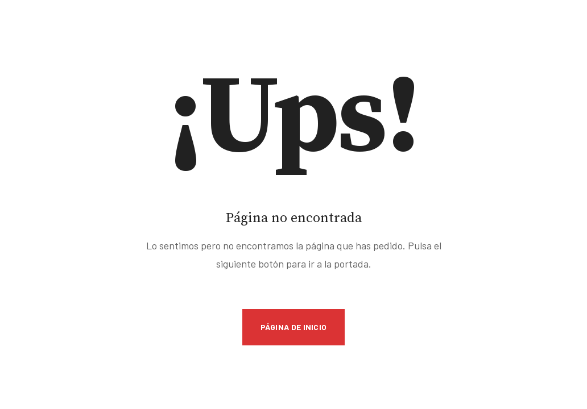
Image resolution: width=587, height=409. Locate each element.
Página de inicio (294, 327)
